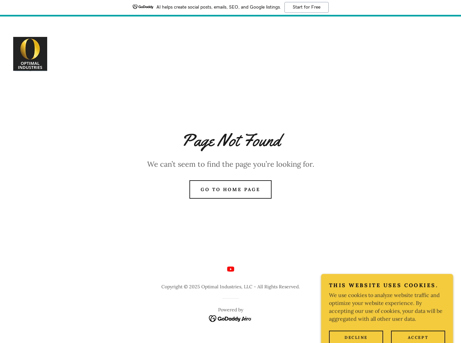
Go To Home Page (230, 189)
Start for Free (306, 7)
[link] (30, 53)
